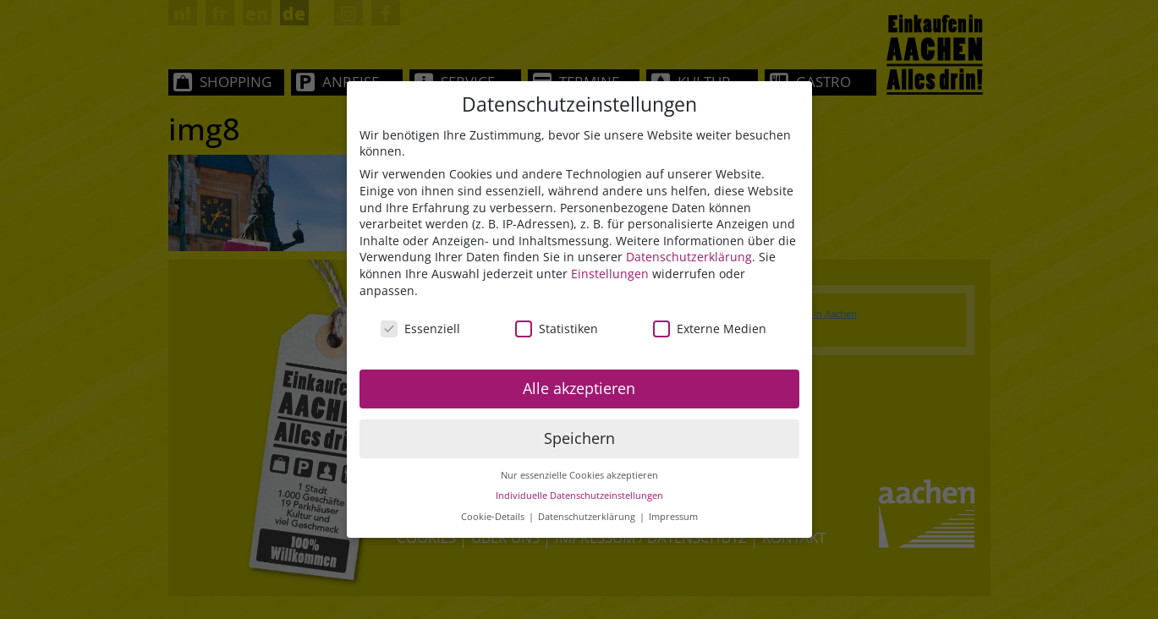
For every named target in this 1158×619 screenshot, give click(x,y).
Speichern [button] (579, 439)
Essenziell (420, 329)
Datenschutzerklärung (689, 257)
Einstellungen (610, 274)
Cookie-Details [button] (494, 517)
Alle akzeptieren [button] (579, 389)
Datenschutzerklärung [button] (588, 517)
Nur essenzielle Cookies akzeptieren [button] (579, 476)
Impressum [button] (673, 517)
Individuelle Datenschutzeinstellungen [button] (579, 496)
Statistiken (556, 329)
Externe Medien (709, 329)
